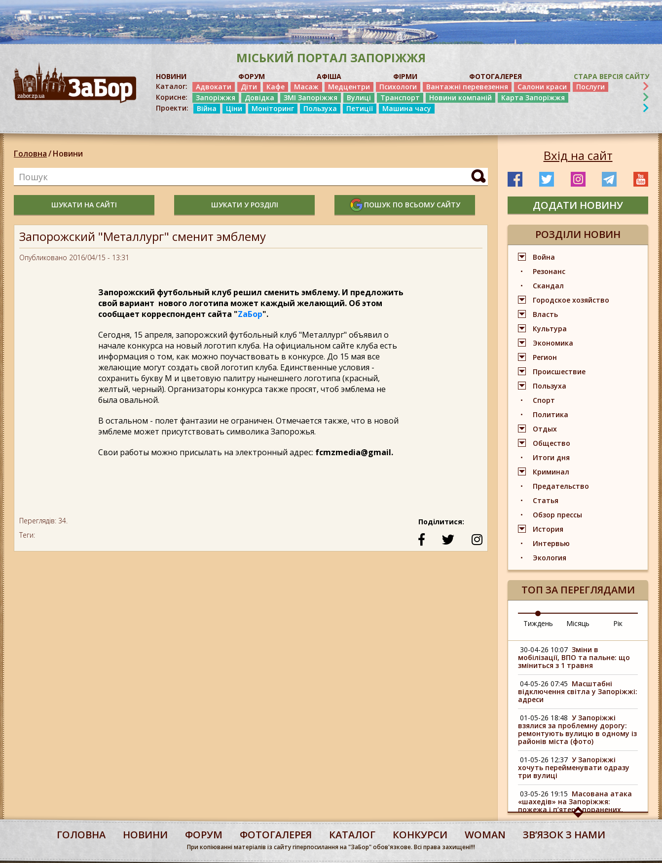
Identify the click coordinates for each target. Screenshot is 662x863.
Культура (550, 328)
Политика (550, 414)
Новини (68, 153)
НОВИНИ (171, 76)
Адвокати (213, 86)
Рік (618, 623)
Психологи (398, 86)
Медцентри (349, 86)
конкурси (420, 834)
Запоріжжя (215, 97)
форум (203, 834)
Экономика (553, 343)
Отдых (545, 428)
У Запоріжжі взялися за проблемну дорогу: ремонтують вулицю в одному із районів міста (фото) (577, 729)
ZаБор (250, 314)
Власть (545, 314)
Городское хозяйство (571, 300)
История (548, 529)
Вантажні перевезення (467, 86)
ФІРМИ (405, 76)
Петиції (359, 108)
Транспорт (400, 97)
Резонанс (549, 271)
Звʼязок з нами (564, 834)
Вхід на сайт (578, 155)
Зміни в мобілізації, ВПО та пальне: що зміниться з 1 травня (574, 657)
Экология (549, 557)
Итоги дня (551, 457)
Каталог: (171, 86)
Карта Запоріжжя (533, 97)
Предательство (561, 486)
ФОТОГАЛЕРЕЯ (495, 76)
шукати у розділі (244, 204)
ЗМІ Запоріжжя (310, 97)
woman (485, 834)
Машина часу (406, 108)
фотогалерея (276, 834)
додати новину (578, 205)
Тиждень (538, 623)
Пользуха (320, 108)
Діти (249, 86)
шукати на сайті (84, 204)
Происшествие (559, 371)
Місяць (577, 623)
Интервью (551, 543)
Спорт (544, 400)
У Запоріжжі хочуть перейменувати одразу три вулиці (573, 767)
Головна (30, 153)
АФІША (329, 76)
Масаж (306, 86)
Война (544, 257)
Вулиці (359, 97)
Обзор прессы (557, 514)
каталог (352, 834)
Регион (545, 357)
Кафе (275, 86)
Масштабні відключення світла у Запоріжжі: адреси (577, 691)
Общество (551, 443)
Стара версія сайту (611, 76)
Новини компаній (460, 97)
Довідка (259, 97)
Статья (545, 500)
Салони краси (542, 86)
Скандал (548, 285)
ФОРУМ (251, 76)
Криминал (551, 471)
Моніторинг (273, 108)
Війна (207, 108)
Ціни (234, 108)
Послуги (590, 86)
